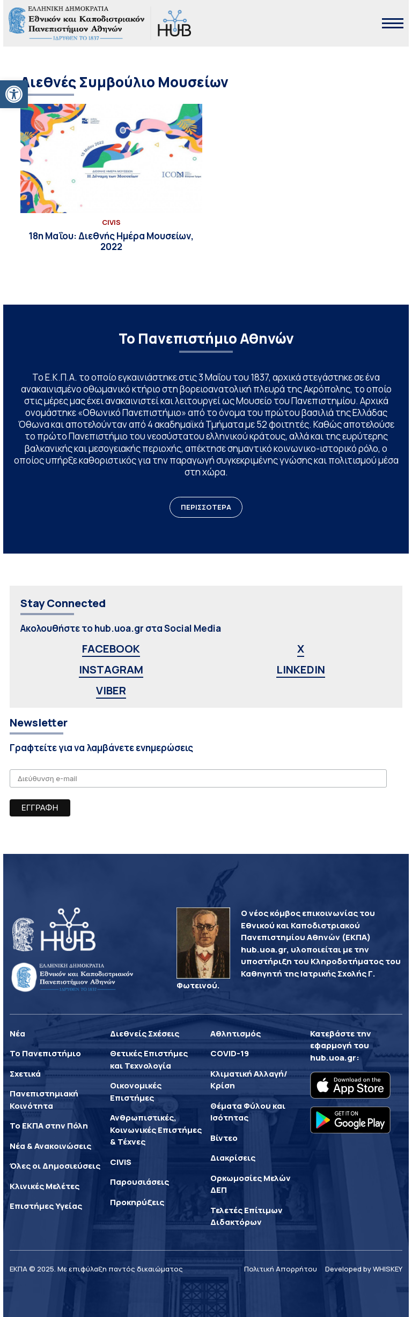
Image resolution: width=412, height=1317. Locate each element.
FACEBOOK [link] (111, 648)
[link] (14, 94)
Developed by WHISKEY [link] (363, 1269)
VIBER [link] (111, 690)
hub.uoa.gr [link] (333, 1057)
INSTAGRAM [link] (111, 669)
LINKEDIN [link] (300, 669)
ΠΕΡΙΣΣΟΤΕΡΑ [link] (206, 507)
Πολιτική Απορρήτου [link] (280, 1269)
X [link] (300, 648)
